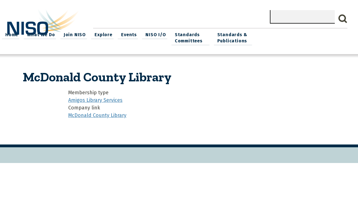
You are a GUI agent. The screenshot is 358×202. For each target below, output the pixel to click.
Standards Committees (273, 37)
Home (103, 33)
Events (216, 33)
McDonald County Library (97, 114)
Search (342, 18)
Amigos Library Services (95, 99)
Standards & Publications (320, 37)
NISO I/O (242, 33)
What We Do (131, 33)
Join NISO (164, 33)
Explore (192, 33)
